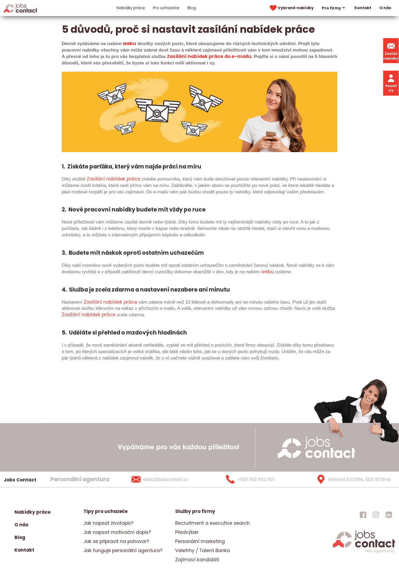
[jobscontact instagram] (375, 514)
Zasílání (96, 179)
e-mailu (240, 56)
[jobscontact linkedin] (388, 514)
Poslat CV (391, 83)
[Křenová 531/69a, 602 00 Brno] (351, 479)
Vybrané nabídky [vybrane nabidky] (291, 8)
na (108, 179)
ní (78, 314)
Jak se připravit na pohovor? (116, 541)
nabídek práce (97, 314)
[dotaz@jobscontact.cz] (166, 479)
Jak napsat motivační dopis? (117, 532)
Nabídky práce (130, 7)
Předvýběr (187, 532)
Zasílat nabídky (390, 51)
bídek (118, 179)
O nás (385, 7)
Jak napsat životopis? (108, 523)
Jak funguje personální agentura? (122, 550)
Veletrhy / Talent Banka (202, 550)
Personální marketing (200, 541)
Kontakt (362, 7)
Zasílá (69, 314)
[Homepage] (20, 7)
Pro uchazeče (166, 7)
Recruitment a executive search (212, 523)
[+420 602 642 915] (259, 479)
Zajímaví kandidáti (197, 559)
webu (129, 43)
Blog (191, 7)
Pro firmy (334, 8)
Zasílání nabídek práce (195, 56)
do (227, 56)
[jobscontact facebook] (363, 514)
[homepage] (364, 552)
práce (132, 179)
